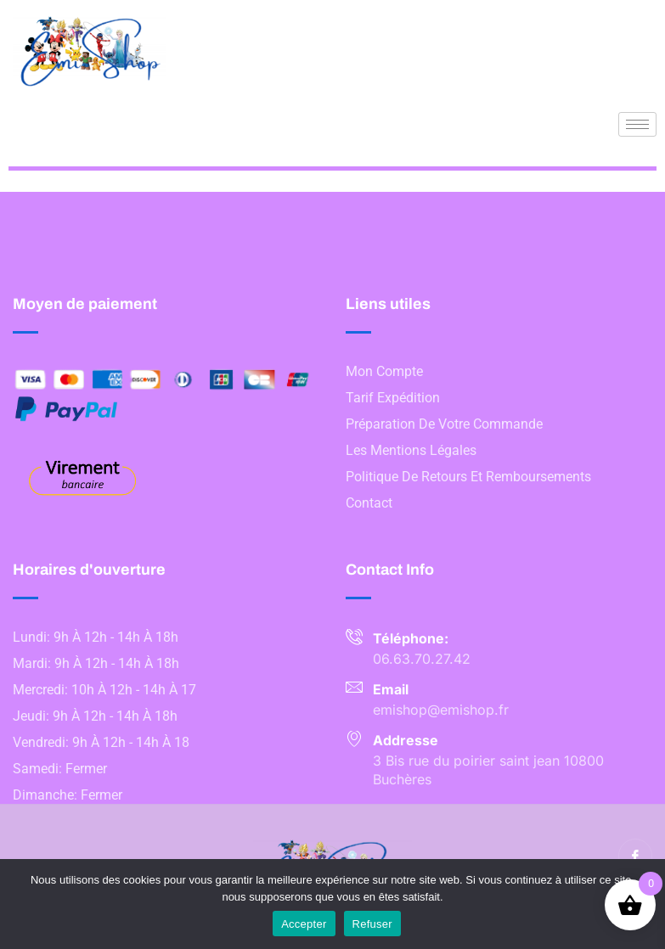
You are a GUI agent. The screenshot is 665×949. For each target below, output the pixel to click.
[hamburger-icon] (637, 124)
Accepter (303, 924)
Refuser (372, 924)
